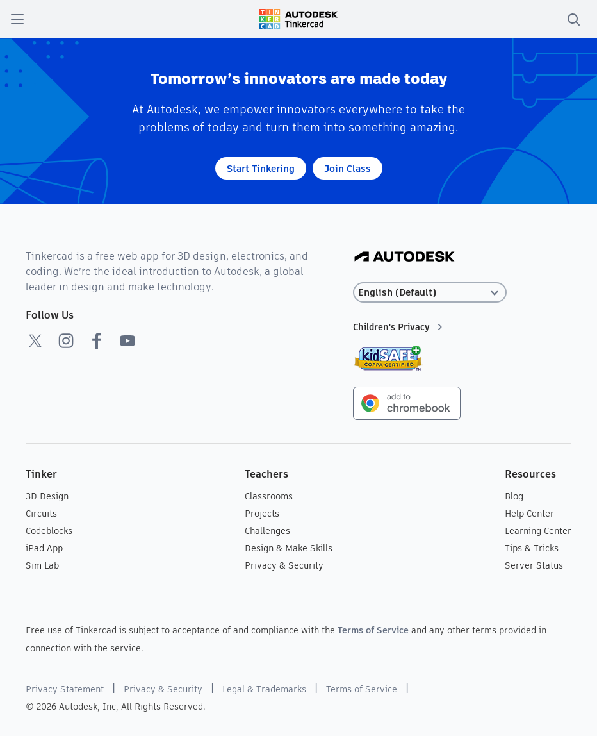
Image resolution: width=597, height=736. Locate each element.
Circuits (41, 513)
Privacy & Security (284, 565)
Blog (514, 496)
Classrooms (269, 496)
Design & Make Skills (288, 548)
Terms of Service (373, 630)
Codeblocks (49, 530)
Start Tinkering (261, 168)
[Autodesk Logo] (404, 257)
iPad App (44, 548)
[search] (573, 19)
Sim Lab (42, 565)
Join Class (347, 168)
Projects (262, 513)
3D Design (47, 496)
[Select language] (430, 292)
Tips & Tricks (532, 548)
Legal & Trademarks (264, 689)
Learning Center (538, 530)
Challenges (267, 530)
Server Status (534, 565)
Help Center (529, 513)
